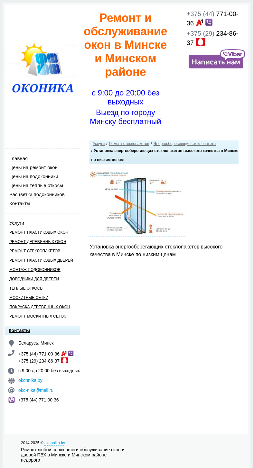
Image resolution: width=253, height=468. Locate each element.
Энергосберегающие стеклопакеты (185, 143)
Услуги (16, 223)
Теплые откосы (26, 288)
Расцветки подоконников (37, 194)
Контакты (19, 203)
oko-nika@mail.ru (35, 390)
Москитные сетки (28, 297)
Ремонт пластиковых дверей (41, 260)
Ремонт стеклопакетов (34, 251)
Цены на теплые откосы (36, 185)
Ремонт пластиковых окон (38, 232)
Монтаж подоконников (35, 269)
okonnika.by (30, 380)
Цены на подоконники (33, 176)
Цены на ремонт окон (33, 167)
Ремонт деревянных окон (37, 241)
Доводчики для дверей (34, 279)
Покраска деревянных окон (39, 307)
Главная (18, 158)
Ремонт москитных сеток (37, 316)
